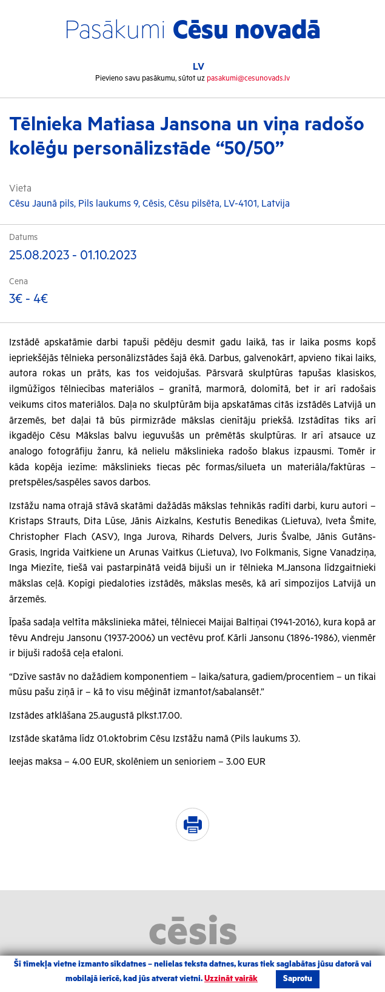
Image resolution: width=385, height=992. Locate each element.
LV (198, 67)
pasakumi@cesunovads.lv (248, 78)
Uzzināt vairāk (231, 979)
